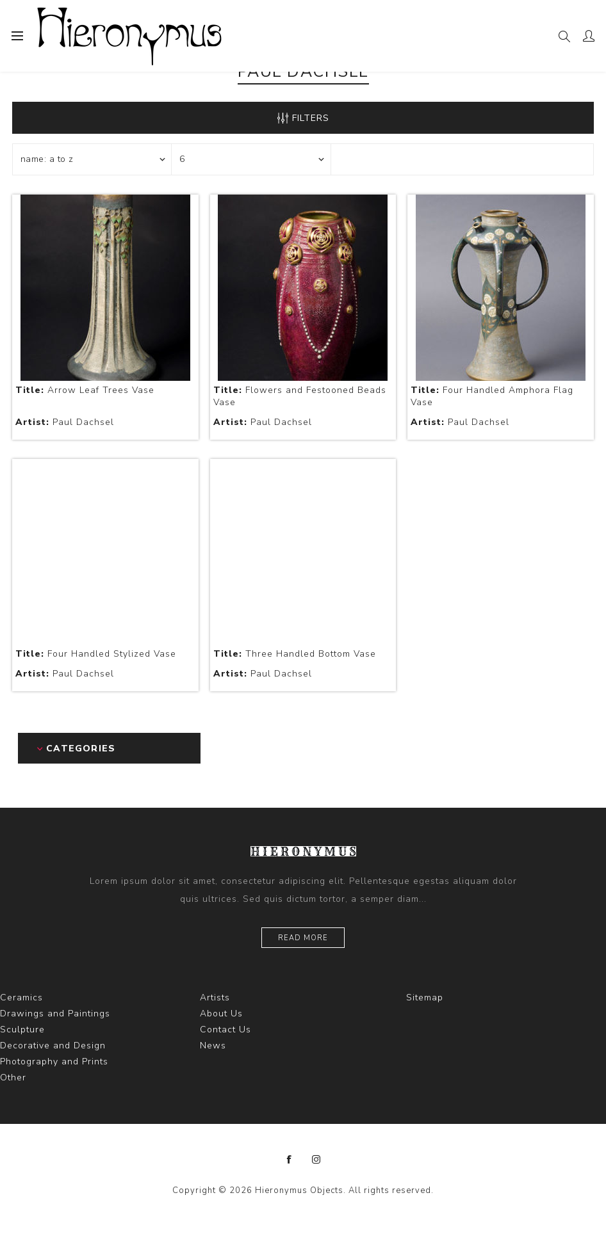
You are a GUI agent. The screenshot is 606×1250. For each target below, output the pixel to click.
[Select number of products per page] (251, 159)
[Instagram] (316, 1160)
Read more (303, 938)
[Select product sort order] (92, 159)
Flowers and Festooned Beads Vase (299, 396)
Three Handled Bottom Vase (294, 654)
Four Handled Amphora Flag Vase (492, 396)
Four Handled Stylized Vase (95, 654)
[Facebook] (289, 1160)
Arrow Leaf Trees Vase (84, 390)
